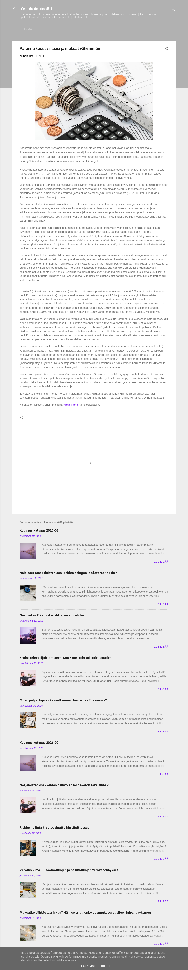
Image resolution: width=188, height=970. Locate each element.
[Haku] (173, 10)
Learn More (88, 966)
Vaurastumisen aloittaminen (106, 29)
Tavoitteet (143, 29)
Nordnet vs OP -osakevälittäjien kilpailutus (52, 616)
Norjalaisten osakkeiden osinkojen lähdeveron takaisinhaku (65, 786)
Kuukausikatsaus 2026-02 (39, 743)
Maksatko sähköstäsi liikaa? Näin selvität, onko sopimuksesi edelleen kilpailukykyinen (85, 913)
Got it (105, 966)
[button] (166, 50)
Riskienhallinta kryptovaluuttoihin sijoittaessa (54, 828)
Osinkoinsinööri (36, 8)
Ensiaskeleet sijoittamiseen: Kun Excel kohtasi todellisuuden (65, 658)
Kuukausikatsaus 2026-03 (39, 531)
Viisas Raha (70, 405)
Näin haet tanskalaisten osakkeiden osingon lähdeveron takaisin (69, 573)
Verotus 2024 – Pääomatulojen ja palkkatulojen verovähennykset (69, 871)
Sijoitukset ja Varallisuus (56, 29)
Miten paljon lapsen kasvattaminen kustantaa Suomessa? (63, 701)
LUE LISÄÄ (161, 562)
